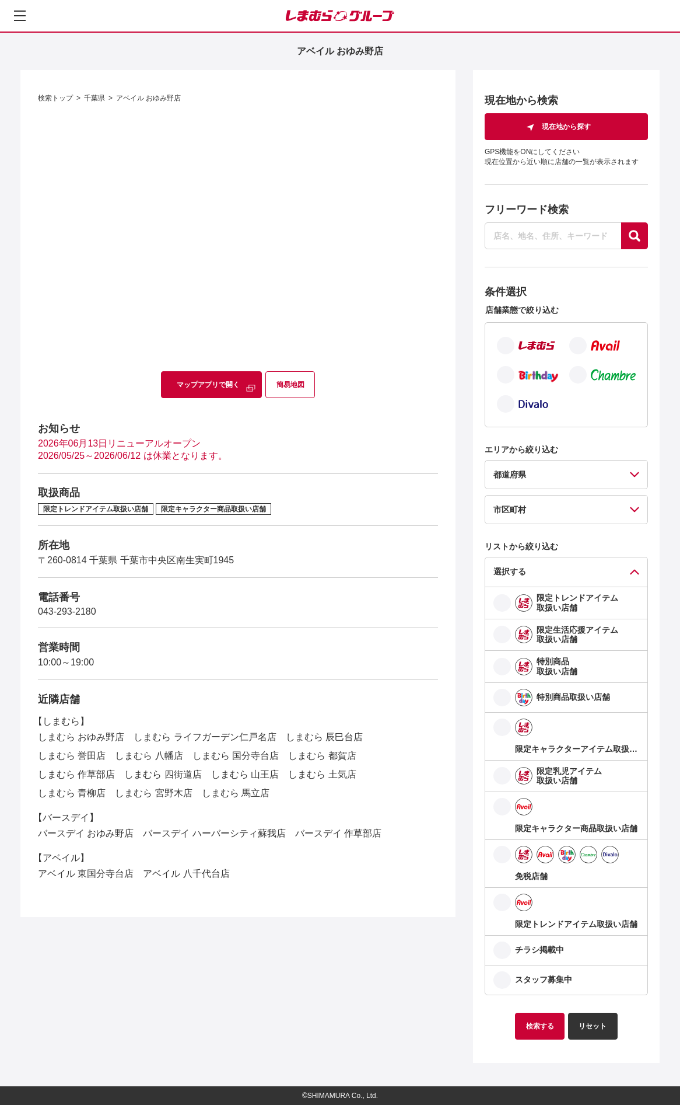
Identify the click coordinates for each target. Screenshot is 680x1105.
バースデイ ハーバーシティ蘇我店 (214, 833)
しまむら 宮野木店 (153, 793)
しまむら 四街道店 (162, 774)
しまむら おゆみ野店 (81, 737)
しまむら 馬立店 (235, 793)
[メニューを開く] (19, 15)
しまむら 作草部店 (76, 774)
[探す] (634, 235)
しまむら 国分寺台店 (235, 756)
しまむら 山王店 (245, 774)
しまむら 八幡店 (149, 756)
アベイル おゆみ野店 (148, 98)
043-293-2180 (67, 611)
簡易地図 (290, 385)
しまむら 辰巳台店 (324, 737)
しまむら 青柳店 (72, 793)
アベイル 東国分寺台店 (86, 874)
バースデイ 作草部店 (338, 833)
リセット (593, 1026)
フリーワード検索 (527, 209)
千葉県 (94, 98)
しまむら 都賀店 (322, 756)
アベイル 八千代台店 (186, 874)
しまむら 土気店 (322, 774)
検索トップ (55, 98)
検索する (540, 1026)
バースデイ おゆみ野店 (86, 833)
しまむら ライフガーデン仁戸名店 (205, 737)
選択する (509, 571)
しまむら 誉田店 (72, 756)
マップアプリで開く (208, 385)
